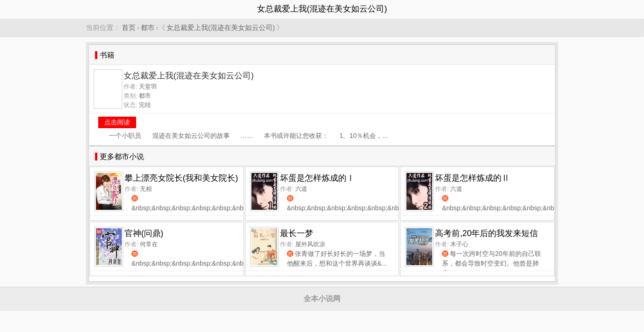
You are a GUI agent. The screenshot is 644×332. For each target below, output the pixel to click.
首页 (129, 27)
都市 (148, 27)
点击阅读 (117, 122)
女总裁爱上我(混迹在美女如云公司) (221, 27)
